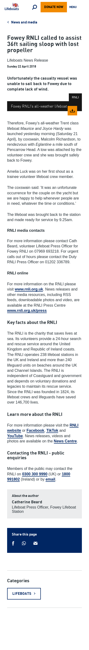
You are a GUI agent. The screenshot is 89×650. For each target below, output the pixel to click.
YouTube (15, 436)
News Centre (65, 441)
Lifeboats (21, 593)
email (50, 479)
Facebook (35, 430)
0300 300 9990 (34, 474)
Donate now (53, 7)
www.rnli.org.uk (29, 289)
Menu (74, 7)
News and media (24, 22)
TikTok (52, 430)
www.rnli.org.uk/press (27, 311)
